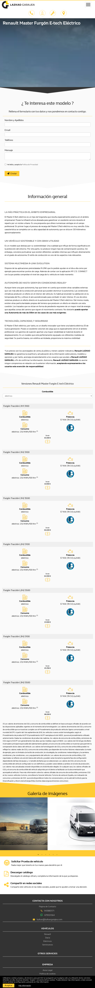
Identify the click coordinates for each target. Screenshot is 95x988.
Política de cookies (47, 973)
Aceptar (8, 985)
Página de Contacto (47, 906)
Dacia (47, 937)
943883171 (49, 911)
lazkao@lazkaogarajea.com (49, 919)
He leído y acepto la (22, 164)
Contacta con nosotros (47, 901)
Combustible (47, 391)
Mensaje (9, 150)
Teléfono (9, 140)
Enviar (12, 173)
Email (7, 130)
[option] (24, 823)
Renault (47, 934)
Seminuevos (47, 944)
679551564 (49, 915)
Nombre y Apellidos (14, 120)
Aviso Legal (47, 970)
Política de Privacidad (30, 164)
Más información (42, 982)
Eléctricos (47, 941)
